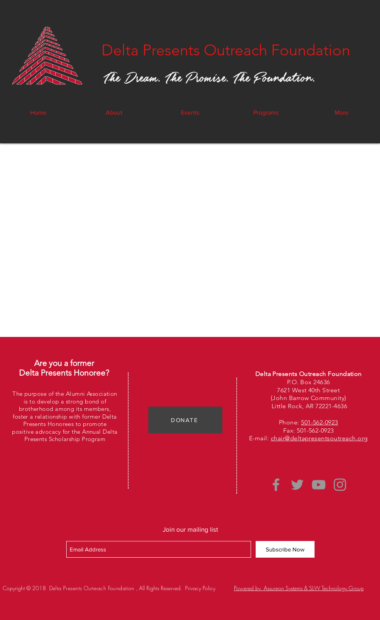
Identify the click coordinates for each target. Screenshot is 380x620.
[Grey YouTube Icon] (318, 484)
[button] (190, 113)
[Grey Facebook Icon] (276, 484)
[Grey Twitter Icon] (297, 484)
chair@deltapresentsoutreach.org (319, 438)
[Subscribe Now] (285, 549)
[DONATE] (185, 420)
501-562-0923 (319, 422)
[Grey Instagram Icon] (340, 484)
